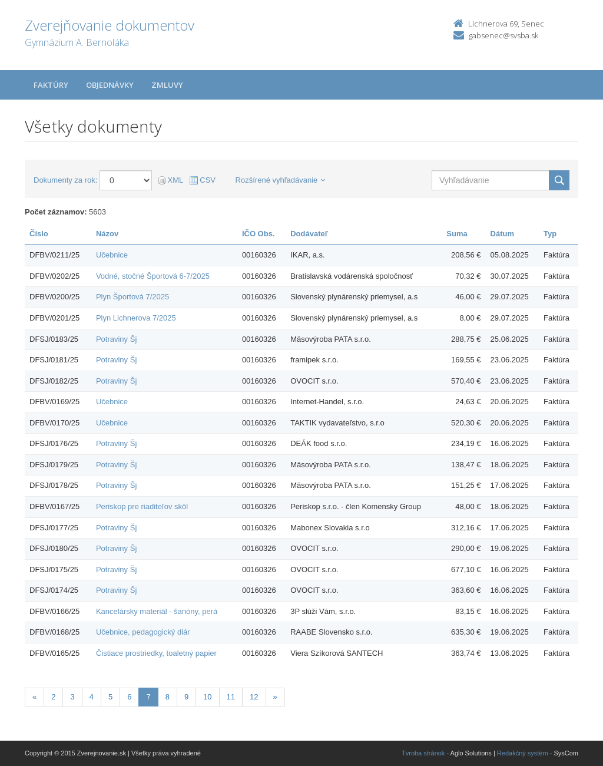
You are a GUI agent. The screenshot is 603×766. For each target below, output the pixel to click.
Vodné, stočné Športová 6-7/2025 (153, 276)
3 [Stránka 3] (72, 696)
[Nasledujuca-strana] (275, 697)
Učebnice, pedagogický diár (143, 632)
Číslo (38, 233)
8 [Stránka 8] (167, 696)
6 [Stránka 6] (129, 696)
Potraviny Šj (116, 339)
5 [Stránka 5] (110, 696)
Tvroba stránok (423, 753)
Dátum (502, 233)
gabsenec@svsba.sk (503, 35)
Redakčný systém (522, 753)
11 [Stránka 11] (231, 696)
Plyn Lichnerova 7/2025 (136, 317)
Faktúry (51, 85)
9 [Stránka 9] (186, 696)
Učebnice (112, 254)
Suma (456, 233)
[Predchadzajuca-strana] (34, 697)
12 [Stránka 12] (254, 696)
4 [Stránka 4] (92, 696)
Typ (550, 233)
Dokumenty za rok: (65, 180)
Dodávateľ (309, 233)
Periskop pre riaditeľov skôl (142, 506)
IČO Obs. (258, 233)
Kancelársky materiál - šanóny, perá (156, 611)
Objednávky (110, 85)
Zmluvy (167, 85)
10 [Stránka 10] (207, 696)
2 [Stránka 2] (53, 696)
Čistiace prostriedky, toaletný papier (156, 653)
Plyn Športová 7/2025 (132, 296)
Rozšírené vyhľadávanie (281, 180)
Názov (107, 233)
